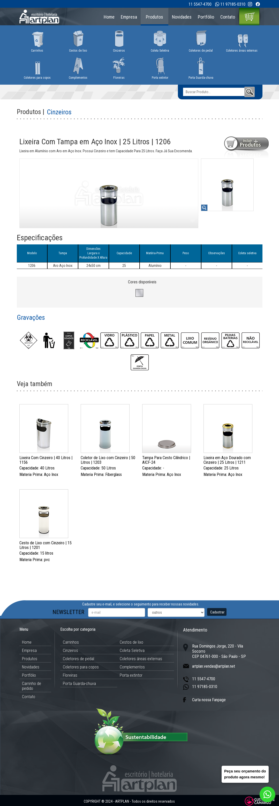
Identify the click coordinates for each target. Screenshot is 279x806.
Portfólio (206, 17)
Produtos (154, 17)
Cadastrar (217, 612)
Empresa (129, 17)
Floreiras (70, 675)
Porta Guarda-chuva (79, 683)
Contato (227, 17)
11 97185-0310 (232, 4)
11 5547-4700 (200, 4)
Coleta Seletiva (132, 650)
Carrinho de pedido (31, 686)
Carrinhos (71, 642)
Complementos (132, 667)
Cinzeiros (70, 650)
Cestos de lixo (131, 642)
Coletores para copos (81, 667)
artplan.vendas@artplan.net (213, 666)
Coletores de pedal (78, 658)
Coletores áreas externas (141, 658)
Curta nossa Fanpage (209, 699)
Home (109, 17)
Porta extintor (131, 675)
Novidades (182, 17)
